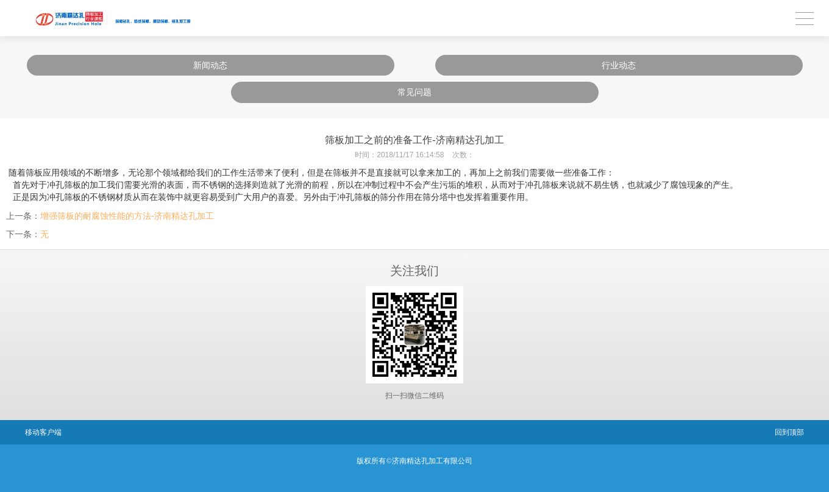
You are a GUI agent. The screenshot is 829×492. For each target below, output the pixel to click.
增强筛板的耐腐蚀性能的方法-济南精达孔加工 (127, 216)
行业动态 (619, 65)
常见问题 (414, 92)
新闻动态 (210, 65)
